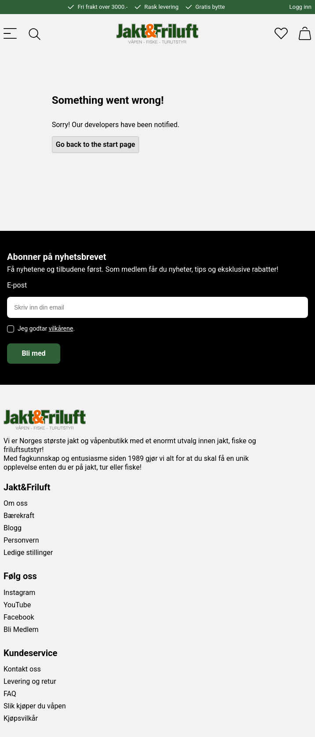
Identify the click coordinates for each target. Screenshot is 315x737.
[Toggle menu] (10, 33)
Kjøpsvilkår (21, 718)
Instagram (19, 592)
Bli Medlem (21, 629)
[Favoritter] (281, 33)
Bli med (33, 353)
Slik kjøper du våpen (35, 706)
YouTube (17, 605)
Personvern (21, 540)
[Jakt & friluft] (157, 33)
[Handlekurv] (304, 33)
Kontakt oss (22, 669)
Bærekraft (19, 515)
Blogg (13, 528)
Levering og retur (30, 681)
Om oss (16, 503)
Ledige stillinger (28, 552)
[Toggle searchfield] (33, 33)
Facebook (19, 617)
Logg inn (300, 7)
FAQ (10, 694)
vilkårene (61, 328)
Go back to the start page (95, 144)
